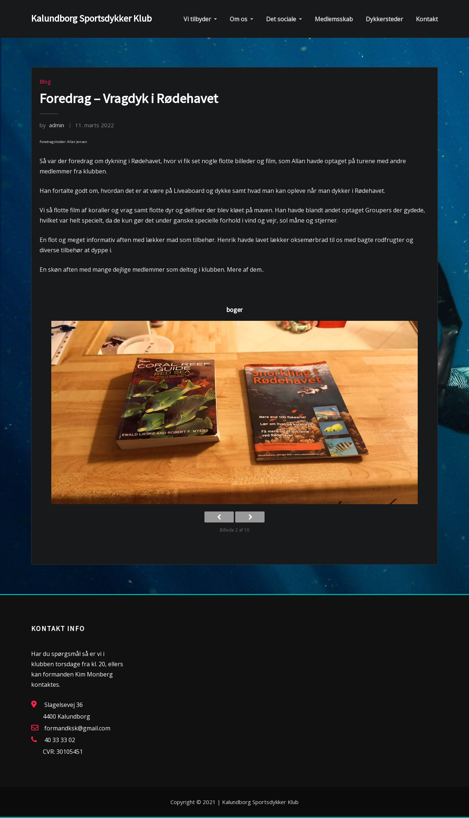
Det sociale (284, 19)
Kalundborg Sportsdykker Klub (91, 18)
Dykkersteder (384, 19)
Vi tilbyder (200, 19)
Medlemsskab (334, 19)
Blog (45, 81)
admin (52, 125)
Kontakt (427, 19)
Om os (241, 19)
